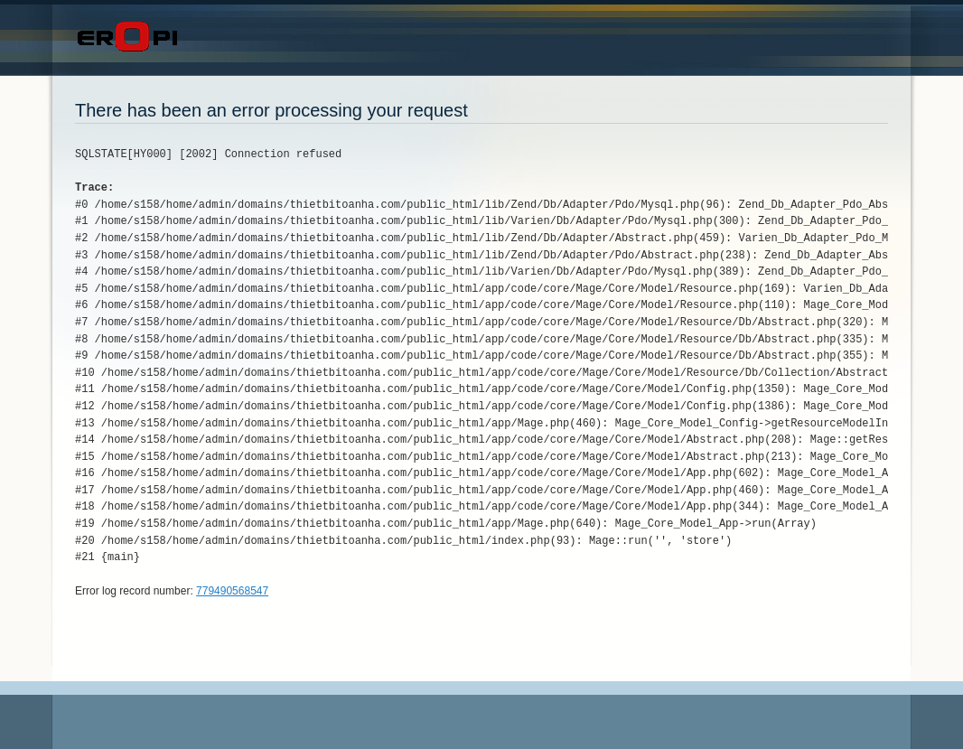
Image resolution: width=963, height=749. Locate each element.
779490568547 (232, 591)
